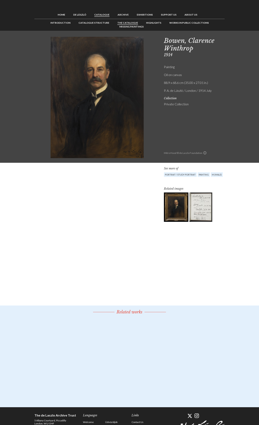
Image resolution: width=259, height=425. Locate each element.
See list (238, 40)
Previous (232, 40)
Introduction (60, 22)
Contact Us (137, 422)
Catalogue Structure (94, 22)
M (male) (217, 174)
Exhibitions (145, 14)
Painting (204, 174)
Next (244, 40)
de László (79, 14)
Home (61, 14)
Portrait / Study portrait (180, 174)
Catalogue (101, 14)
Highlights (153, 22)
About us (191, 14)
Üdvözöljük (111, 422)
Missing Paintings (131, 26)
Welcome (88, 422)
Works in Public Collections (189, 22)
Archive (123, 14)
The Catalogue (127, 22)
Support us (168, 14)
